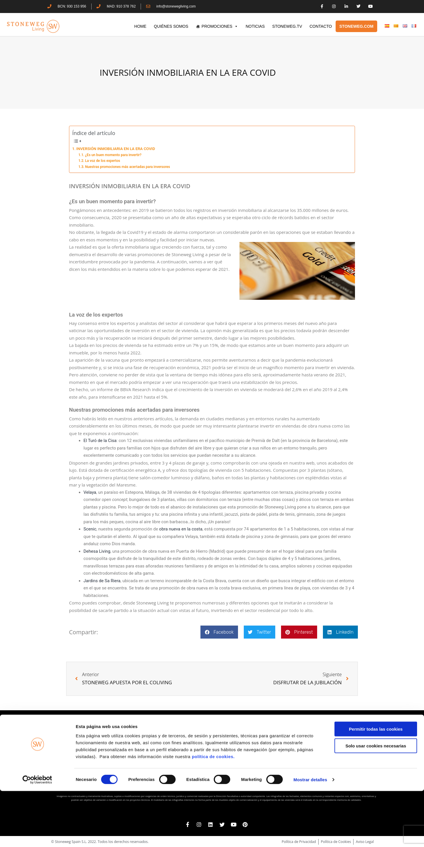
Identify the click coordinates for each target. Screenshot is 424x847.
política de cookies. (214, 812)
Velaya (89, 492)
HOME (140, 26)
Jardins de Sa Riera (101, 580)
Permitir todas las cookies (376, 784)
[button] (219, 632)
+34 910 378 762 (224, 752)
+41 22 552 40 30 (326, 762)
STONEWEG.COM (356, 26)
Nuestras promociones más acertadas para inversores (127, 167)
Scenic (89, 529)
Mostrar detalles (310, 835)
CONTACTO (321, 26)
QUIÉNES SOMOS (171, 26)
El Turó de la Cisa (99, 440)
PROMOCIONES (220, 26)
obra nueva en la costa (180, 529)
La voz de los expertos (102, 161)
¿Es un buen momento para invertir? (113, 155)
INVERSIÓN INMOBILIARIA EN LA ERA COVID (115, 148)
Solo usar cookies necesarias (375, 801)
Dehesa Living (96, 551)
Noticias (255, 26)
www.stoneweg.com (323, 768)
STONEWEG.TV (287, 26)
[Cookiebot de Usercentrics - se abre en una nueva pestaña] (37, 835)
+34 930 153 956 (120, 752)
